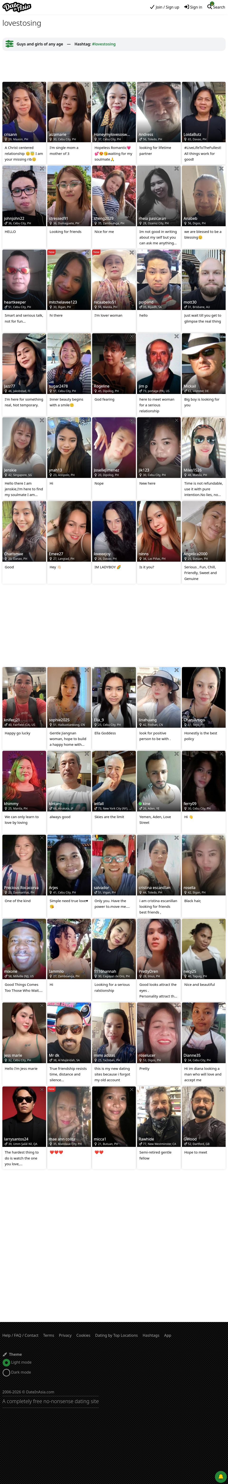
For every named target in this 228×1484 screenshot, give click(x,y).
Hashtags (150, 1335)
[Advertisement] (114, 66)
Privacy (65, 1335)
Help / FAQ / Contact (20, 1335)
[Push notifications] (221, 1477)
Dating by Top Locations (116, 1335)
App (167, 1335)
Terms (48, 1335)
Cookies (83, 1335)
